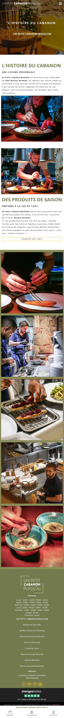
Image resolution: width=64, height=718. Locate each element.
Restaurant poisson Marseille (32, 636)
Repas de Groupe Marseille (32, 654)
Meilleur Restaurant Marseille (32, 630)
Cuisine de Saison (32, 648)
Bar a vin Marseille (32, 642)
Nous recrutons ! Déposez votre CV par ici (32, 707)
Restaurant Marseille (32, 624)
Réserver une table (32, 239)
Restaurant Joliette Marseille (32, 666)
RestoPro (56, 704)
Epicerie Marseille (32, 660)
